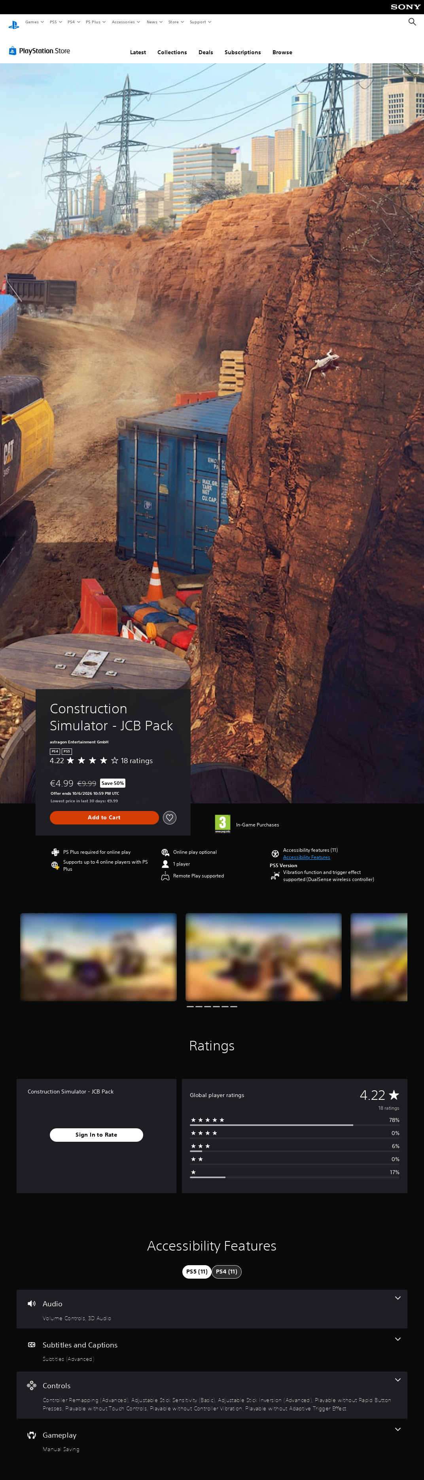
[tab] (197, 1264)
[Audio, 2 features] (212, 1301)
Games (31, 22)
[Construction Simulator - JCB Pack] (98, 949)
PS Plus (93, 22)
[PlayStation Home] (14, 22)
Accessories (123, 22)
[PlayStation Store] (41, 43)
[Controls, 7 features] (212, 1387)
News (152, 22)
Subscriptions (243, 44)
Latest (138, 44)
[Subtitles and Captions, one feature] (212, 1342)
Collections (172, 44)
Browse (282, 44)
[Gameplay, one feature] (212, 1433)
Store (173, 22)
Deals (206, 44)
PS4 (71, 22)
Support (197, 22)
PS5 (53, 22)
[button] (306, 849)
